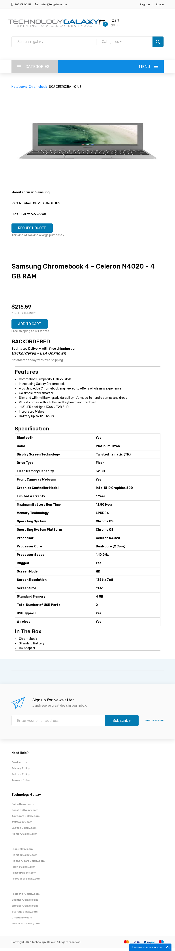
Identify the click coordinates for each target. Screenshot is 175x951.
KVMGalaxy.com (21, 824)
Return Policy (20, 777)
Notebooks (19, 87)
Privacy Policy (20, 771)
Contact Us (19, 765)
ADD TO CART (32, 326)
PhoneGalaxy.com (23, 869)
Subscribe (122, 723)
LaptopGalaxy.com (23, 830)
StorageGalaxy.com (24, 914)
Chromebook (38, 87)
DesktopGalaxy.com (24, 812)
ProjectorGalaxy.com (25, 896)
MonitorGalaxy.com (24, 857)
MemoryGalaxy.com (24, 836)
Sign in (159, 4)
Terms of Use (20, 783)
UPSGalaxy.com (21, 920)
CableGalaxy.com (22, 806)
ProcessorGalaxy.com (25, 881)
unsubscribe (154, 723)
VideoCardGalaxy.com (25, 926)
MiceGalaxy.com (22, 851)
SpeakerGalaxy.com (24, 908)
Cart (116, 20)
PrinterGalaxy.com (23, 875)
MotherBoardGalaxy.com (28, 863)
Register (145, 4)
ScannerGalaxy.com (24, 902)
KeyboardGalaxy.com (25, 818)
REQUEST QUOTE (35, 228)
